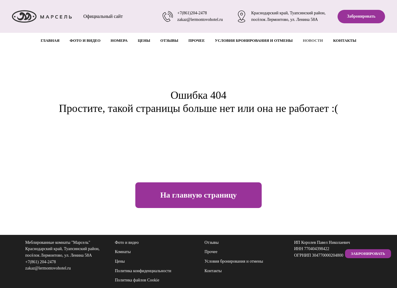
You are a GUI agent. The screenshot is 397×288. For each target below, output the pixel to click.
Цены (144, 40)
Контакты (344, 40)
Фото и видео (85, 40)
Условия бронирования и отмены (254, 40)
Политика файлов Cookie (137, 280)
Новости (313, 40)
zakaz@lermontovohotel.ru (200, 19)
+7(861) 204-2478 (40, 262)
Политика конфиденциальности (143, 271)
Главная (50, 40)
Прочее (196, 40)
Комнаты (123, 252)
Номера (119, 40)
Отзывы (169, 40)
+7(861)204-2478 (192, 13)
